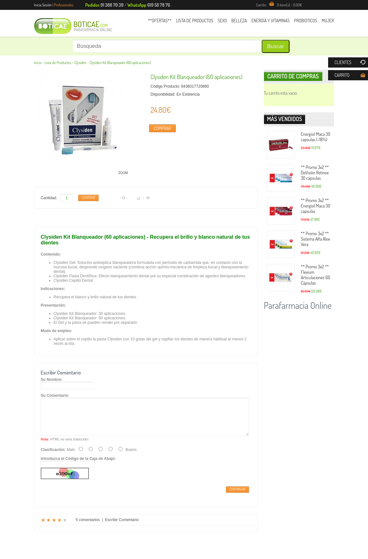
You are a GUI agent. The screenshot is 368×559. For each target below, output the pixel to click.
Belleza (239, 20)
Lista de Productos (194, 20)
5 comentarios (88, 527)
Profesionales (63, 5)
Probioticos (305, 20)
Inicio (38, 62)
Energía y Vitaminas (271, 20)
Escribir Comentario (122, 527)
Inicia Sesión (43, 5)
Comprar (162, 128)
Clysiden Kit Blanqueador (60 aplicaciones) (120, 62)
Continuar (237, 497)
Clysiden (80, 62)
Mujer (328, 20)
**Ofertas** (160, 20)
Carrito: (279, 5)
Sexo (222, 20)
